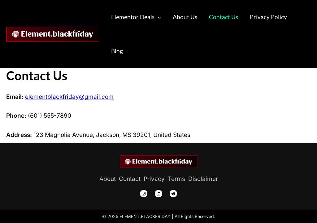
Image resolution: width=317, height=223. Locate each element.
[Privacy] (154, 179)
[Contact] (130, 179)
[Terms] (176, 179)
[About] (107, 179)
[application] (157, 17)
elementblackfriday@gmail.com (69, 96)
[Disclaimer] (203, 179)
